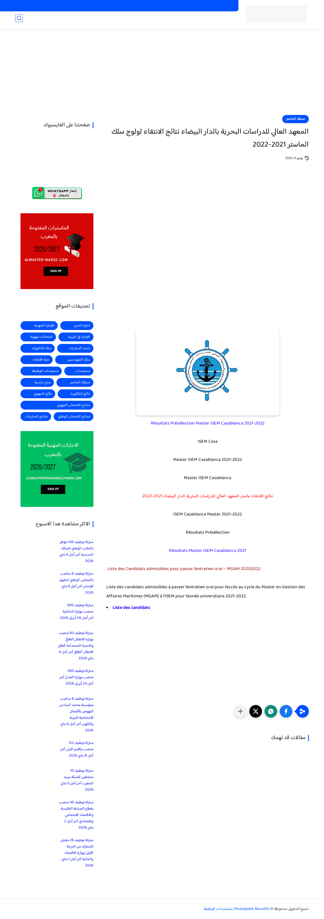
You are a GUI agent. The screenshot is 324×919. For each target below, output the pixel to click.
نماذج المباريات (36, 416)
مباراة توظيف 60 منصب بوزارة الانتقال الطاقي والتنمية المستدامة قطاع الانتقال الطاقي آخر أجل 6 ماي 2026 (75, 646)
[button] (286, 711)
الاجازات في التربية (160, 6)
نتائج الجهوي (43, 394)
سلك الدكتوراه (41, 348)
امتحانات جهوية (41, 337)
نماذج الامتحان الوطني (74, 416)
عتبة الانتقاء (41, 360)
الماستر (60, 20)
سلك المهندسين (78, 360)
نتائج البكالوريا (80, 394)
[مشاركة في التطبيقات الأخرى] (240, 711)
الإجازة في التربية (79, 337)
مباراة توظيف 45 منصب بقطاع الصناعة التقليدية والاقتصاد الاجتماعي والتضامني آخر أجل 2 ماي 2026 (76, 815)
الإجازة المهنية (44, 325)
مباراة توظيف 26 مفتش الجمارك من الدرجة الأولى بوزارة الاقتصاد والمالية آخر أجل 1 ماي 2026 (76, 853)
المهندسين (42, 20)
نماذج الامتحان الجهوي (73, 405)
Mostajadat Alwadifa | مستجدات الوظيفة (237, 909)
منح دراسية (134, 6)
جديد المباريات (172, 20)
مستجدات (148, 20)
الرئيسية (226, 20)
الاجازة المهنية (103, 20)
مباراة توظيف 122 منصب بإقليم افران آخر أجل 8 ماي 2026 (76, 749)
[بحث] (19, 21)
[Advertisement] (162, 75)
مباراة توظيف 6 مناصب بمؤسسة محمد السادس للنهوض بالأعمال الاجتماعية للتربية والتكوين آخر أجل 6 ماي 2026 (76, 715)
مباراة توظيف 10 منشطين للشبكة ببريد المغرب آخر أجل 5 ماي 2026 (77, 780)
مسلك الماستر (295, 119)
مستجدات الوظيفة (202, 20)
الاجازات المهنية (188, 6)
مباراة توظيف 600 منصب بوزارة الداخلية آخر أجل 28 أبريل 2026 (76, 611)
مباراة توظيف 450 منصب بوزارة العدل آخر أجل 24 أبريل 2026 (76, 677)
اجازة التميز (79, 20)
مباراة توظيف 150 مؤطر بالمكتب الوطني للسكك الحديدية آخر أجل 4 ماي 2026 (76, 551)
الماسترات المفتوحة (219, 6)
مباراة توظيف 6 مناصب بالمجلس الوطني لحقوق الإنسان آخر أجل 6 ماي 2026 (76, 583)
